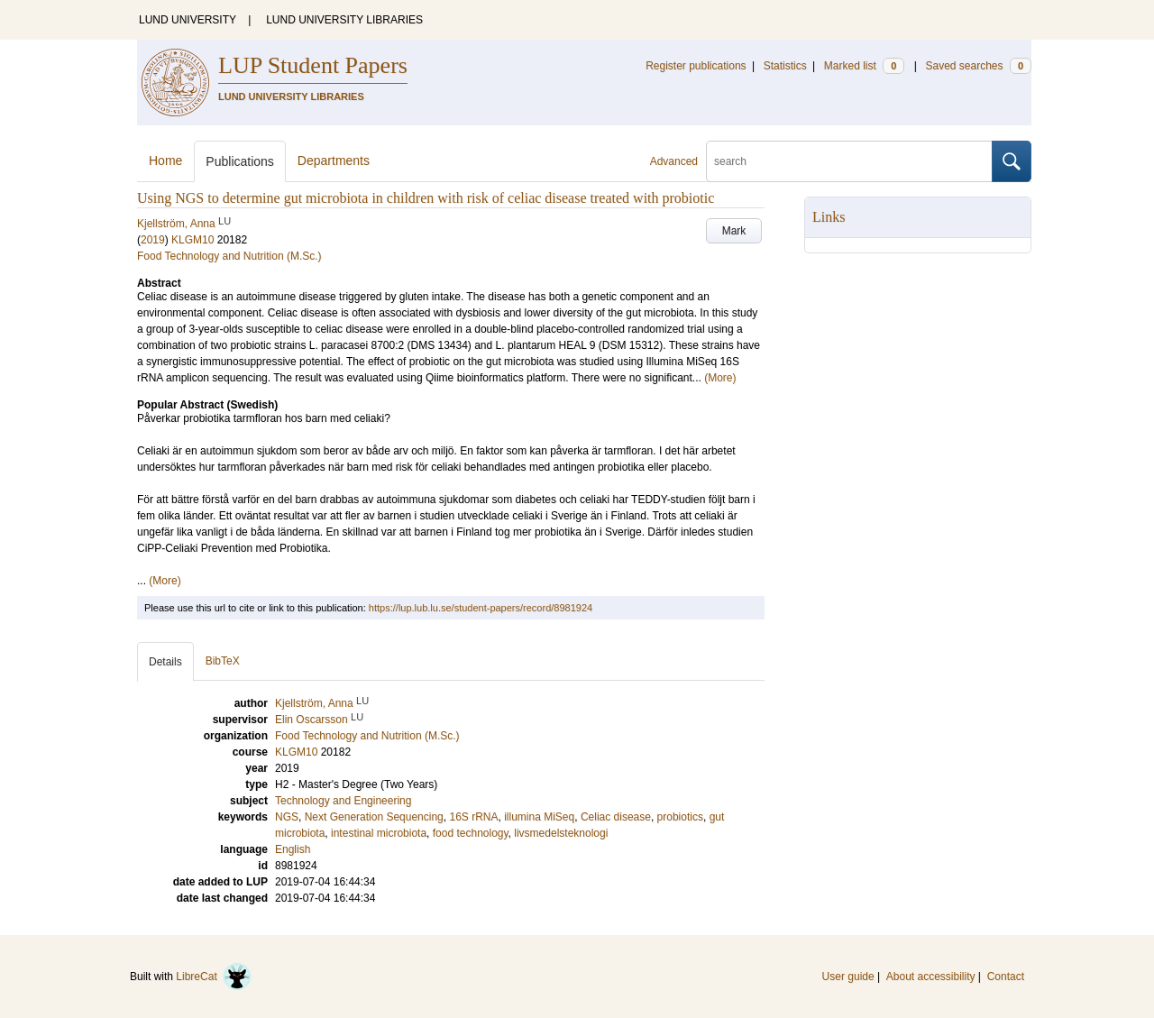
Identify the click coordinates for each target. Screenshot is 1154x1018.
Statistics (785, 66)
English (292, 849)
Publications (240, 161)
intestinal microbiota (378, 833)
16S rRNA (473, 817)
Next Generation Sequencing (374, 817)
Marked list (864, 66)
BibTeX (223, 661)
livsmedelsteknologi (561, 833)
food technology (470, 833)
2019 (153, 240)
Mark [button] (734, 231)
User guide (848, 976)
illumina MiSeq (539, 817)
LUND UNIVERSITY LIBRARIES (344, 20)
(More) (720, 377)
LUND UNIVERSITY (187, 20)
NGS (286, 817)
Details (165, 662)
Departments (334, 160)
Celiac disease (616, 817)
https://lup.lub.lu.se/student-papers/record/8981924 (480, 607)
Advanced (674, 161)
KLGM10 (192, 240)
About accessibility (930, 976)
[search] (849, 161)
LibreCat (214, 976)
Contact (1005, 976)
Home (165, 160)
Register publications (696, 66)
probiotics (680, 817)
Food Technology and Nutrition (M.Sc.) (229, 256)
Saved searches (978, 66)
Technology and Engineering (343, 800)
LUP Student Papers (313, 65)
